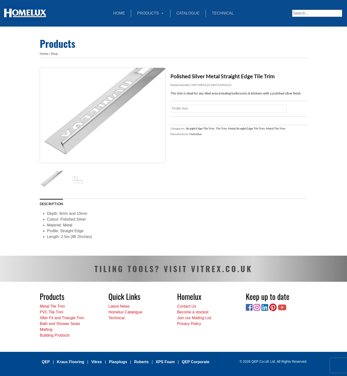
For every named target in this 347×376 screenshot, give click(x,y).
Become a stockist (192, 312)
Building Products (55, 335)
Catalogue (188, 13)
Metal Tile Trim (275, 128)
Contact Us (186, 306)
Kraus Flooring (70, 362)
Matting (46, 329)
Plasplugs (118, 362)
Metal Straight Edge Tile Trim (246, 128)
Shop (54, 54)
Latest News (119, 306)
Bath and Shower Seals (60, 324)
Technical (223, 13)
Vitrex (96, 362)
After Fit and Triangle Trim (62, 318)
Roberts (141, 362)
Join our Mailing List (194, 318)
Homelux (196, 134)
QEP (46, 362)
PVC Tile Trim (51, 312)
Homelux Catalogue (125, 312)
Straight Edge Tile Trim (200, 128)
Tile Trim (221, 128)
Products (150, 13)
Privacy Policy (189, 324)
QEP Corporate (195, 362)
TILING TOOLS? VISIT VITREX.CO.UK (173, 268)
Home (119, 13)
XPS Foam (165, 362)
